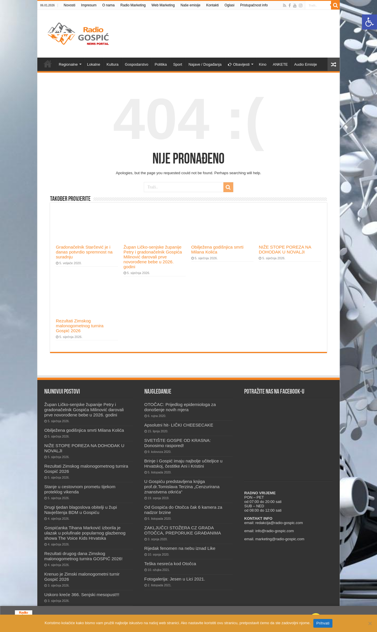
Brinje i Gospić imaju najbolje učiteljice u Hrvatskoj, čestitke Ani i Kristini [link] (183, 463)
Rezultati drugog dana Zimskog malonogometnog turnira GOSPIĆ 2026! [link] (83, 556)
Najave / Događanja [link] (204, 64)
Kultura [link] (112, 64)
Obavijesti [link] (239, 64)
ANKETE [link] (280, 64)
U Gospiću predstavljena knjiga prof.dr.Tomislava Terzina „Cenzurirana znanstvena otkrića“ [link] (182, 486)
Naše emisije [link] (191, 5)
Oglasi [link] (229, 5)
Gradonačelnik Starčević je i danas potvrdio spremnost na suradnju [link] (84, 252)
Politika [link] (161, 64)
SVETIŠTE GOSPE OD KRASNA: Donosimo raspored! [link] (177, 443)
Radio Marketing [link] (133, 5)
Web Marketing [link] (162, 5)
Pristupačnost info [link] (254, 5)
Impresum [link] (88, 5)
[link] (369, 22)
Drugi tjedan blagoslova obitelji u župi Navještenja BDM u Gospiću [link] (80, 510)
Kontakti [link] (212, 5)
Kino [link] (262, 64)
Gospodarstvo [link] (136, 64)
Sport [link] (177, 64)
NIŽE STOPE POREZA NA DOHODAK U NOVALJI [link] (285, 249)
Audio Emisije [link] (305, 64)
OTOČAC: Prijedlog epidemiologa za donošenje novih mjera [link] (180, 407)
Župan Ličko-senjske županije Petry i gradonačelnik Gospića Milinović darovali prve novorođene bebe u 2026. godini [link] (153, 257)
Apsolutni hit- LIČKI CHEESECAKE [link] (178, 424)
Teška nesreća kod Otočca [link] (170, 563)
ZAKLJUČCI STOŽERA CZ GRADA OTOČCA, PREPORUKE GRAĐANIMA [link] (182, 530)
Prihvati (322, 623)
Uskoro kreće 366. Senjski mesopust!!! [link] (81, 594)
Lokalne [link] (93, 64)
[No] (370, 623)
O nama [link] (108, 5)
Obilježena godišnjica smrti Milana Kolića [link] (217, 249)
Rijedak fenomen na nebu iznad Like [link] (180, 548)
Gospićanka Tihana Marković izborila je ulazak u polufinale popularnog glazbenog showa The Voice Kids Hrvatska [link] (85, 533)
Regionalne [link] (68, 64)
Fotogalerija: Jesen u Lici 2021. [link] (174, 578)
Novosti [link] (69, 5)
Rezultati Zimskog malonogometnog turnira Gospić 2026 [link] (80, 325)
